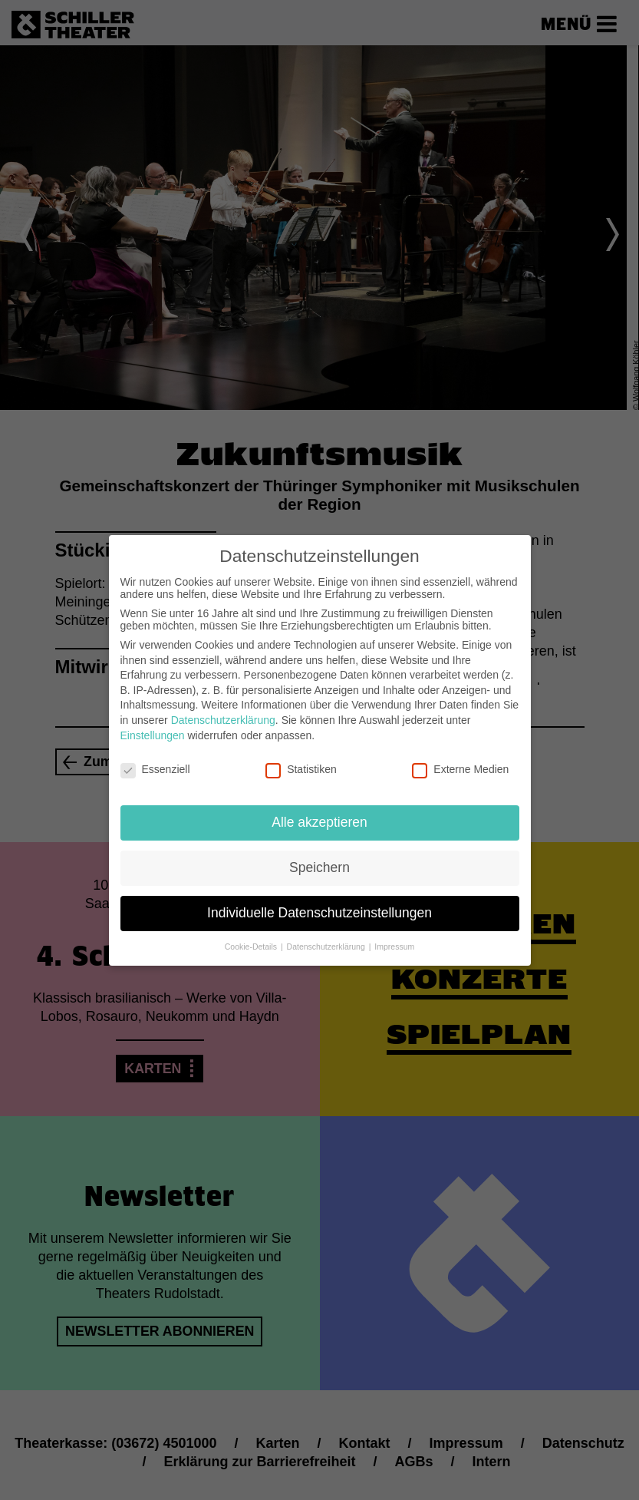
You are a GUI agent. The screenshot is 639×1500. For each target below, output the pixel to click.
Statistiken (301, 769)
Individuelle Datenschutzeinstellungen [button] (319, 912)
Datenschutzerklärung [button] (327, 946)
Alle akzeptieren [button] (319, 822)
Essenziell (155, 769)
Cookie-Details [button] (252, 946)
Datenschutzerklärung (223, 720)
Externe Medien (460, 769)
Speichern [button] (319, 867)
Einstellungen (152, 735)
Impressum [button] (394, 946)
